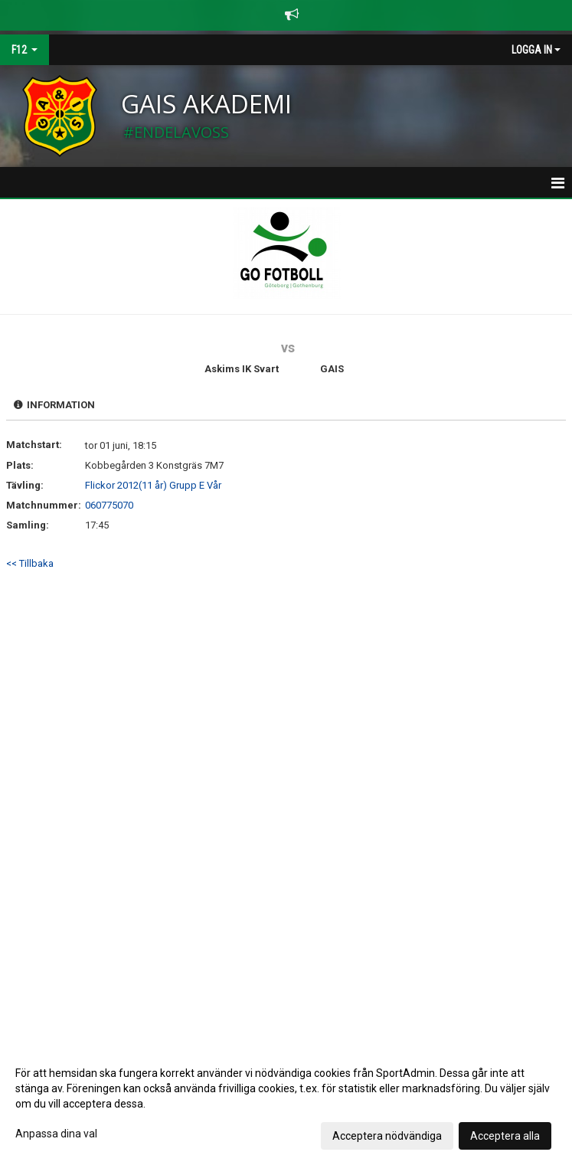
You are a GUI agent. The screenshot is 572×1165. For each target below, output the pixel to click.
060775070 (109, 505)
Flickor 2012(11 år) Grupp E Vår (153, 485)
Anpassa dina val (56, 1133)
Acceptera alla (505, 1136)
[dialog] (286, 1103)
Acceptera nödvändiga (387, 1136)
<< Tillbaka (30, 563)
